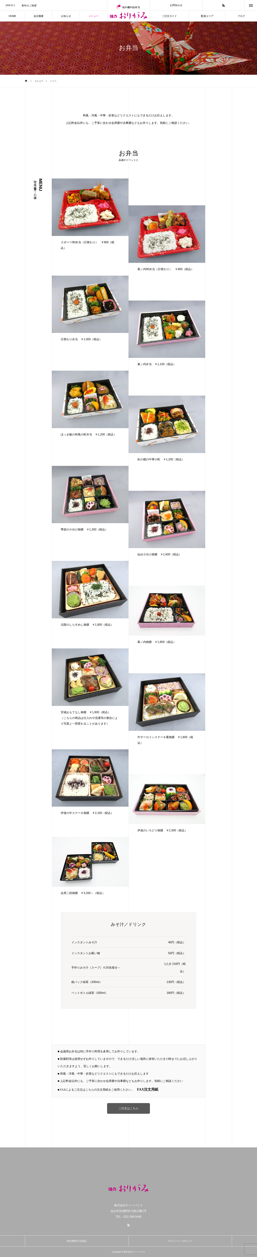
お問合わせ (176, 5)
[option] (53, 5)
